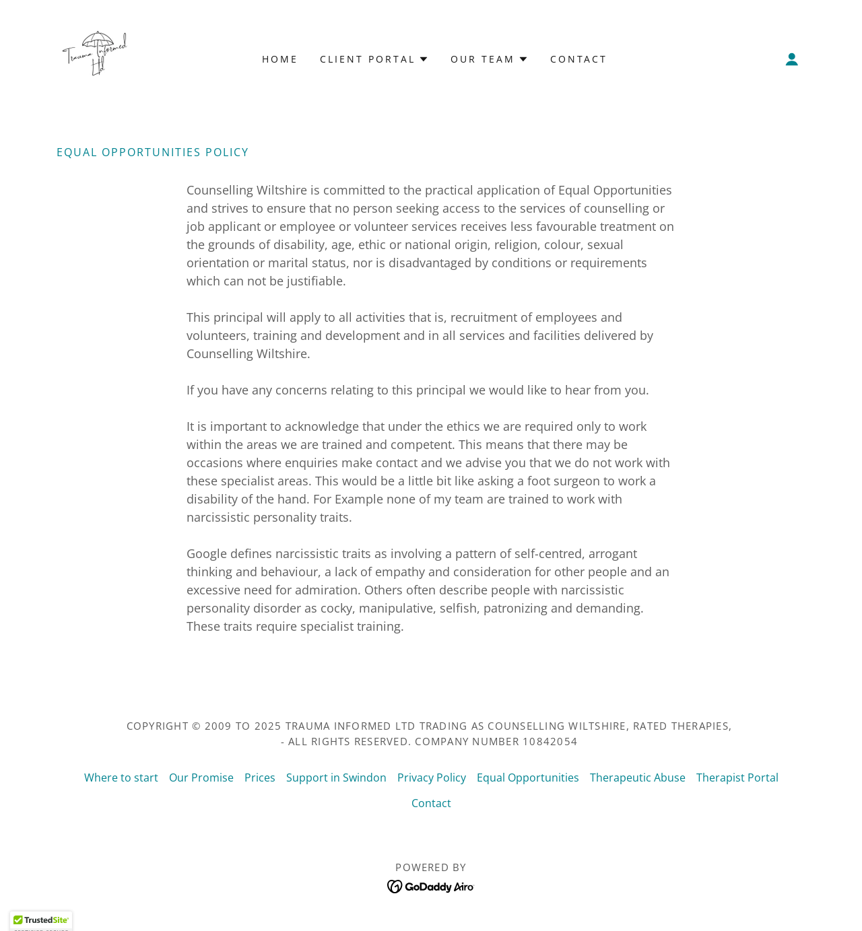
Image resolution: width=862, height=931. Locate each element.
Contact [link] (579, 59)
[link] (94, 57)
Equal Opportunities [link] (528, 777)
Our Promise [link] (201, 777)
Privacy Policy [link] (431, 777)
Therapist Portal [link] (737, 777)
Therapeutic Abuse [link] (638, 777)
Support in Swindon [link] (336, 777)
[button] (791, 59)
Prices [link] (259, 777)
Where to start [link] (121, 777)
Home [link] (280, 59)
